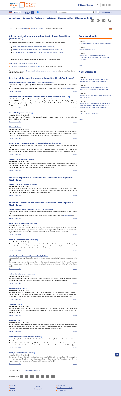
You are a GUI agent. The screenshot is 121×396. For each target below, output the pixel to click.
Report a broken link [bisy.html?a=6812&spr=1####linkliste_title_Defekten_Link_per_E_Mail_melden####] (15, 138)
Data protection (38, 389)
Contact (12, 388)
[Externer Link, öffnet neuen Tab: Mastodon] (98, 21)
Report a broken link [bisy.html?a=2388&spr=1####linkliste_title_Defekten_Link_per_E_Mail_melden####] (15, 91)
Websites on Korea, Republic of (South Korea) (24, 63)
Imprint (12, 390)
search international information (47, 12)
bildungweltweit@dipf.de (32, 370)
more (75, 91)
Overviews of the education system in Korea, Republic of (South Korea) (34, 46)
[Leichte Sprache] (32, 12)
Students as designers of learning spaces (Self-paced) (95, 43)
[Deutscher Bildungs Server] (23, 5)
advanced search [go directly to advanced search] (107, 12)
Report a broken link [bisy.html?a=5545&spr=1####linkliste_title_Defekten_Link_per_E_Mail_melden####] (15, 269)
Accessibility (61, 385)
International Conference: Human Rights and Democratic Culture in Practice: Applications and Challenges (94, 57)
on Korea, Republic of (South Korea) (25, 66)
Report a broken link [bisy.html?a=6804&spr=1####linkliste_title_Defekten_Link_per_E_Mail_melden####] (15, 315)
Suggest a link (61, 390)
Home (11, 28)
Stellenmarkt (28, 18)
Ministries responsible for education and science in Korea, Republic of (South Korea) (38, 49)
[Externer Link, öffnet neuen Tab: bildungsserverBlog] (92, 21)
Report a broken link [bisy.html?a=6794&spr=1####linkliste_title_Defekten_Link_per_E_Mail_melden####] (15, 122)
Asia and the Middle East (37, 28)
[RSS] (109, 21)
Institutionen (51, 18)
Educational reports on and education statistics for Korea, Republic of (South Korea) (38, 52)
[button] (117, 354)
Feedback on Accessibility (65, 388)
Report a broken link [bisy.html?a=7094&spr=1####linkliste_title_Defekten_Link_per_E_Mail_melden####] (15, 154)
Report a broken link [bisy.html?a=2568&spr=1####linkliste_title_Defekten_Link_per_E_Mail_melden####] (15, 234)
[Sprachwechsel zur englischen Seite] (15, 12)
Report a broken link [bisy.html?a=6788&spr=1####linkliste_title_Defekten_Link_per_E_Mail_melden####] (15, 283)
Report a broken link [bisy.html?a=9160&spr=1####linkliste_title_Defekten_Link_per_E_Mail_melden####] (15, 170)
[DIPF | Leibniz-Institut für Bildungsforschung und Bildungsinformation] (106, 5)
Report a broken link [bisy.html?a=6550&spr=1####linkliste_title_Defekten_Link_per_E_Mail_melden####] (15, 108)
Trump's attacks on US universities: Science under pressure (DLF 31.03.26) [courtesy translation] (94, 80)
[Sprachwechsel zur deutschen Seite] (110, 29)
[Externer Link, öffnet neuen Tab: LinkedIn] (104, 21)
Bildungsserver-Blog (65, 18)
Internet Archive (67, 88)
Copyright (37, 386)
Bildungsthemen (85, 5)
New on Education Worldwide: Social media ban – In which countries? (95, 96)
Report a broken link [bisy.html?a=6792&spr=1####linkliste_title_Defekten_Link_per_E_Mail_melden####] (15, 299)
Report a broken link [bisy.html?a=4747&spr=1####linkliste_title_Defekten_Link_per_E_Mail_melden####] (15, 195)
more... (81, 65)
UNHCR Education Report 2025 (89, 113)
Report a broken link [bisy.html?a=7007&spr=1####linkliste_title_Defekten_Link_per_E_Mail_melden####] (15, 347)
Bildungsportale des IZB (83, 18)
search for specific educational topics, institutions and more (40, 71)
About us (13, 385)
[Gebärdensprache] (27, 12)
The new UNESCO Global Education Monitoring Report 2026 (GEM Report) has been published (94, 88)
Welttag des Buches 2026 (87, 49)
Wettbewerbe (40, 18)
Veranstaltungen (15, 18)
